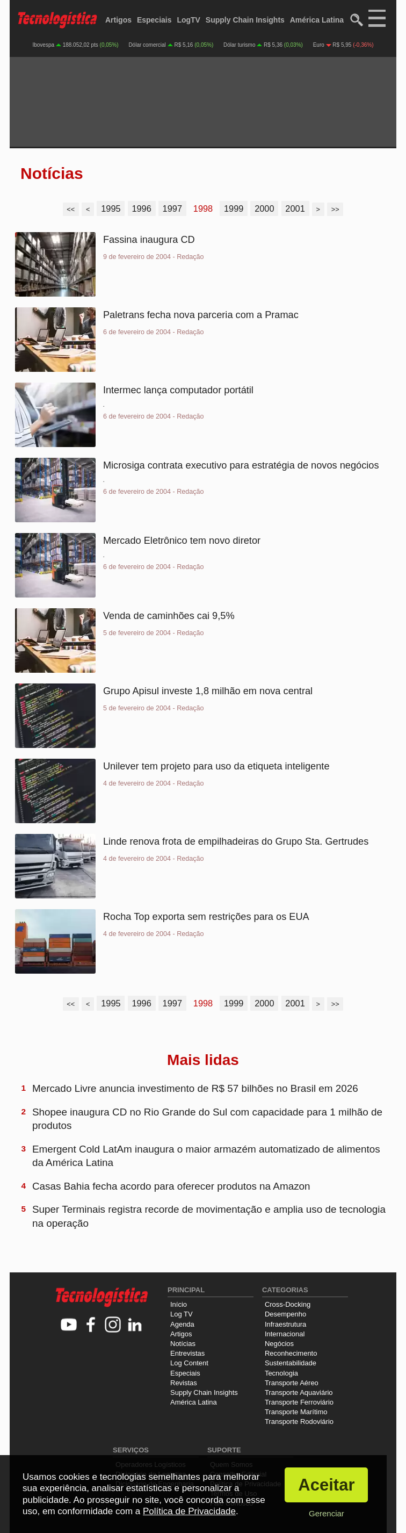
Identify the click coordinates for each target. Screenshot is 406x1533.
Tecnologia (281, 1373)
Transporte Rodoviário (299, 1421)
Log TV (181, 1314)
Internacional (285, 1334)
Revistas (183, 1383)
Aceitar (326, 1485)
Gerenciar (326, 1513)
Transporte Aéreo (291, 1383)
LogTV (188, 20)
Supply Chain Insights (245, 20)
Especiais (154, 20)
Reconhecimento (291, 1353)
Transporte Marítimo (296, 1412)
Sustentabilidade (290, 1363)
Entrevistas (187, 1353)
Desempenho (285, 1314)
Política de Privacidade (189, 1511)
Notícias (182, 1344)
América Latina (317, 20)
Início (178, 1304)
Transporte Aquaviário (299, 1392)
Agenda (182, 1324)
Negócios (279, 1344)
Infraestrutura (285, 1324)
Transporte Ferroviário (299, 1402)
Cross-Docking (287, 1304)
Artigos (118, 20)
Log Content (189, 1363)
